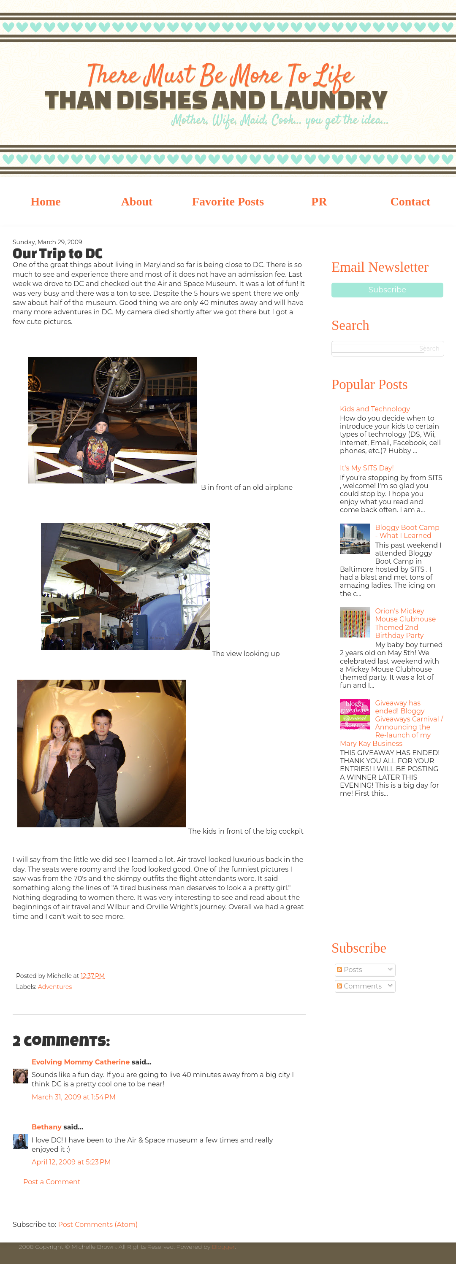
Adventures (55, 987)
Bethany (47, 1127)
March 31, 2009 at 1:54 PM (74, 1097)
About (137, 201)
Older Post (297, 1205)
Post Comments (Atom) (98, 1225)
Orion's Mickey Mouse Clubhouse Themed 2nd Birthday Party (405, 623)
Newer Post (21, 1205)
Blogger (223, 1246)
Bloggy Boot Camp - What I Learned (407, 532)
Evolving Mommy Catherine (81, 1062)
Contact (411, 201)
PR (319, 201)
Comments (359, 986)
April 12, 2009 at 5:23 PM (71, 1162)
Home (45, 201)
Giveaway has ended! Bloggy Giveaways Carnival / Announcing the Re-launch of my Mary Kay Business (391, 723)
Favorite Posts (228, 201)
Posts (349, 970)
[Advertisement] (387, 867)
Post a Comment (51, 1182)
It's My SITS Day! (367, 468)
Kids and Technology (375, 409)
